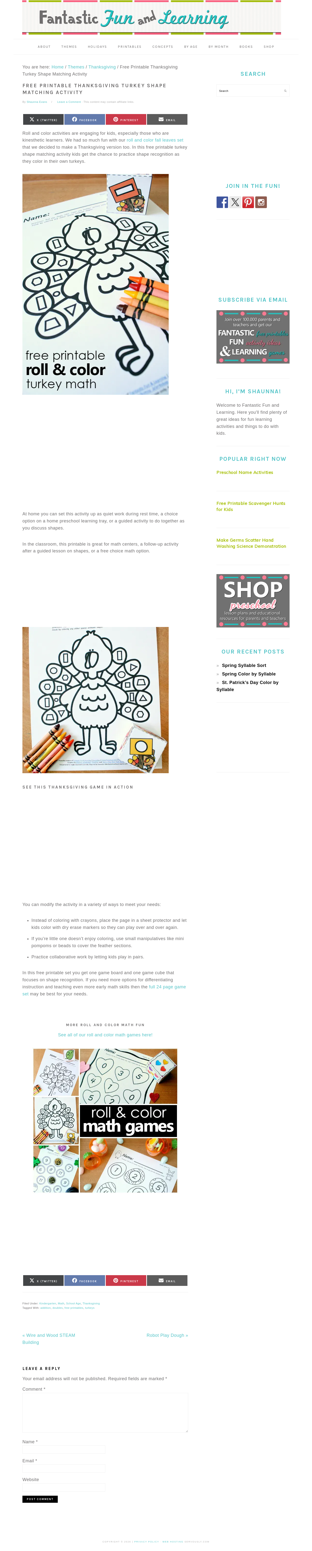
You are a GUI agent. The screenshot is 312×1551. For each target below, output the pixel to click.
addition (45, 1308)
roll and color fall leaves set (155, 141)
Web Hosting (172, 1542)
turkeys (90, 1308)
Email (29, 1461)
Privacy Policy (146, 1542)
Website (30, 1480)
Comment (34, 1390)
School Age (73, 1304)
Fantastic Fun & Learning (156, 18)
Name (30, 1442)
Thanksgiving (91, 1304)
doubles (57, 1308)
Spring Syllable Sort (244, 666)
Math (61, 1304)
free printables (74, 1308)
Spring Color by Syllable (249, 675)
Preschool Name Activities (244, 474)
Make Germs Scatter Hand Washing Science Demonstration (251, 544)
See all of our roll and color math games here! (105, 1036)
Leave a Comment (69, 103)
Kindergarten (47, 1304)
